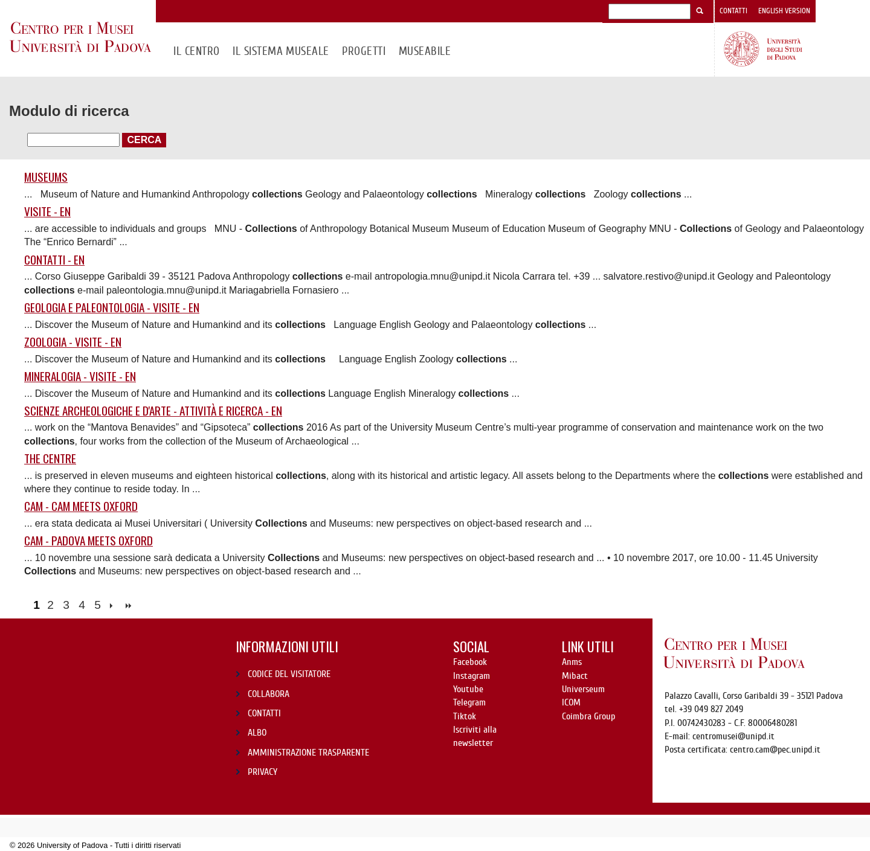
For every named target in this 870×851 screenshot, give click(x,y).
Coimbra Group (588, 716)
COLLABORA (268, 694)
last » (129, 606)
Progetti (363, 51)
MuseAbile (425, 51)
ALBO (257, 732)
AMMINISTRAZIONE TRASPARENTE (308, 752)
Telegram (469, 702)
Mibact (575, 675)
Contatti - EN (54, 260)
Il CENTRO (196, 51)
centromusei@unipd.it (733, 736)
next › (113, 606)
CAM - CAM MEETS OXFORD (81, 506)
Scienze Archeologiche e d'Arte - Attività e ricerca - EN (153, 411)
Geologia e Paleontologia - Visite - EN (111, 308)
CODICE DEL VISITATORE (289, 674)
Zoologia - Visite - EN (72, 342)
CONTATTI (264, 713)
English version (784, 11)
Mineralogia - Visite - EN (80, 376)
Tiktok (464, 716)
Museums (46, 177)
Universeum (583, 689)
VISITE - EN (47, 212)
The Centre (50, 459)
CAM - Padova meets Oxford (88, 541)
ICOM (571, 702)
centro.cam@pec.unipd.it (775, 749)
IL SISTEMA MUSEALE (281, 51)
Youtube (468, 689)
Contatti (733, 11)
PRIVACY (262, 771)
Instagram (471, 675)
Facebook (470, 662)
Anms (572, 662)
